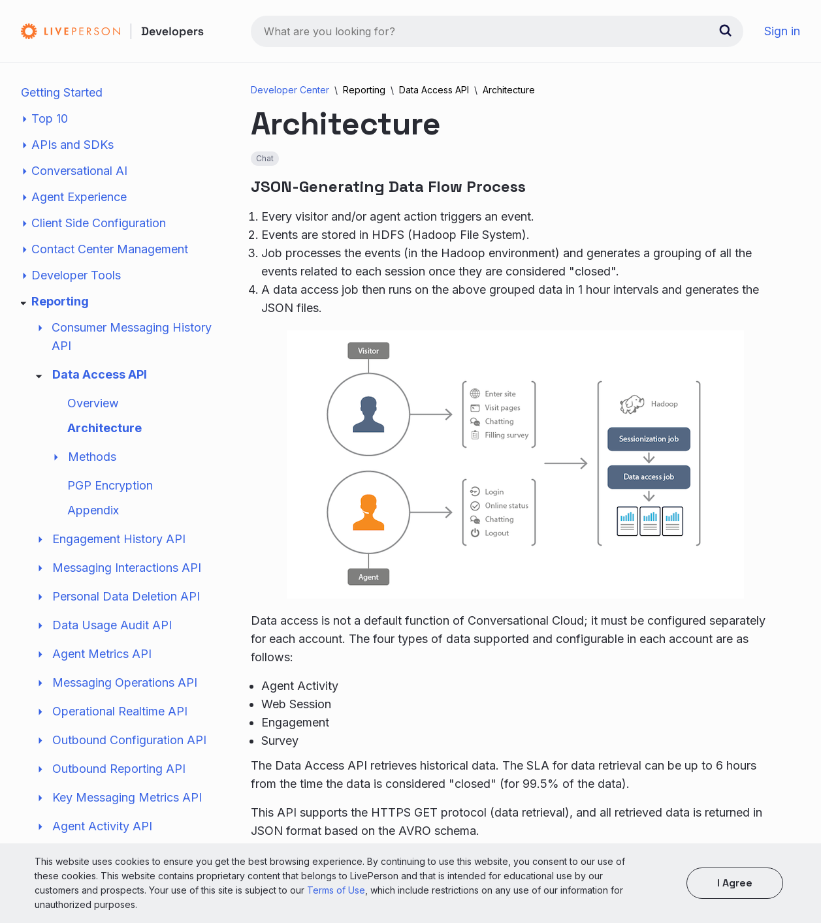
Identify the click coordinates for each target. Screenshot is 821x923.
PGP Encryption (110, 485)
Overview (93, 403)
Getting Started (62, 92)
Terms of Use (336, 890)
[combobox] (497, 31)
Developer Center (290, 89)
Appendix (93, 510)
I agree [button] (734, 883)
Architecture (104, 428)
